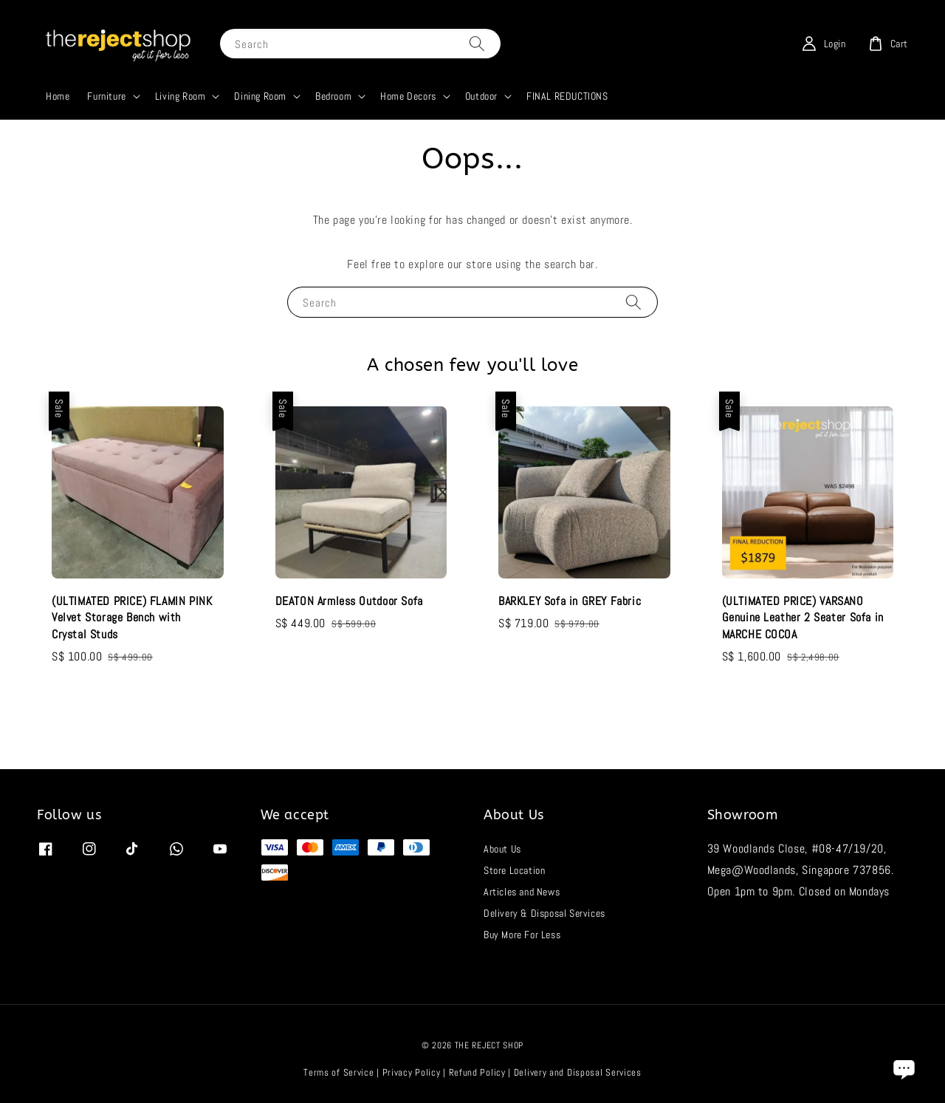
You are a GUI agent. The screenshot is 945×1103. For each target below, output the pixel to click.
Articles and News (522, 891)
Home (57, 96)
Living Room (180, 96)
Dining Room (260, 96)
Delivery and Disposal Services (578, 1072)
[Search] (477, 43)
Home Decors (408, 96)
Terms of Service (338, 1072)
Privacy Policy (411, 1072)
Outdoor (481, 96)
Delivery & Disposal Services (544, 913)
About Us (502, 849)
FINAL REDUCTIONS (567, 96)
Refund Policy (477, 1072)
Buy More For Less (522, 934)
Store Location (514, 870)
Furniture (106, 96)
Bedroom (333, 96)
